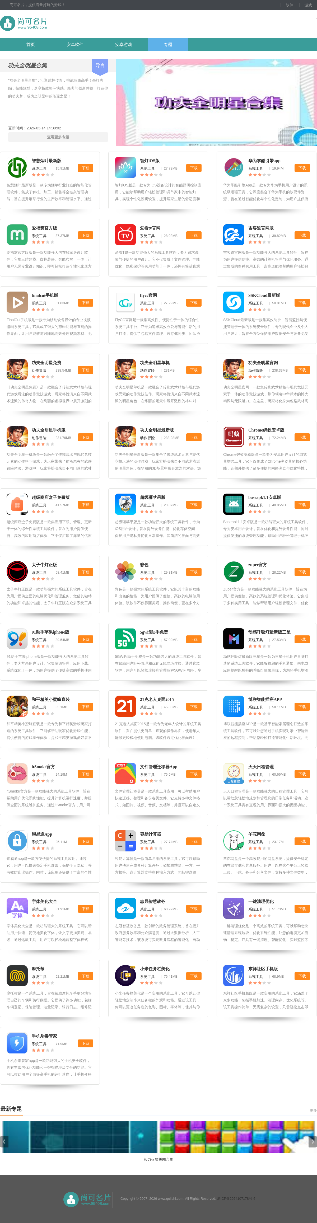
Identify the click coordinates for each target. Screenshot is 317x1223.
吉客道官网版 (261, 228)
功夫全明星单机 (155, 362)
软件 (289, 5)
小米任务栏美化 (155, 969)
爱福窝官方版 (44, 228)
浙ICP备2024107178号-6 (236, 1199)
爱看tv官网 (150, 228)
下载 (85, 168)
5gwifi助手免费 (154, 632)
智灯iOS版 (150, 160)
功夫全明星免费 (46, 362)
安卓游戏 (123, 44)
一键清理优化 (261, 901)
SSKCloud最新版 (264, 295)
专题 (168, 44)
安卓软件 (75, 44)
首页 (30, 44)
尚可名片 (52, 23)
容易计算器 (150, 834)
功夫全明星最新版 (157, 430)
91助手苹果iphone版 (50, 632)
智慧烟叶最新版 (46, 160)
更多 (313, 1110)
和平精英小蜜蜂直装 (51, 699)
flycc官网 (148, 295)
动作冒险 (39, 370)
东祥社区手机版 (263, 969)
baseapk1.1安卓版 (264, 497)
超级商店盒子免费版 (51, 497)
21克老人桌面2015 (157, 699)
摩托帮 (38, 969)
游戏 (308, 5)
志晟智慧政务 (152, 901)
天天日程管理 (261, 767)
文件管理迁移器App (158, 767)
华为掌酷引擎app (264, 160)
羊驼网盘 (256, 834)
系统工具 (39, 168)
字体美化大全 (44, 901)
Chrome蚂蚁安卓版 (266, 430)
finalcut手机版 (45, 295)
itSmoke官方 (43, 767)
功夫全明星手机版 (49, 430)
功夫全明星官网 (263, 362)
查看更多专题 (58, 137)
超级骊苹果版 (152, 497)
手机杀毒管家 (44, 1036)
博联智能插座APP (265, 699)
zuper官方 (257, 565)
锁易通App (42, 834)
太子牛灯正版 (44, 565)
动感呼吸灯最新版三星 (269, 632)
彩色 (144, 565)
